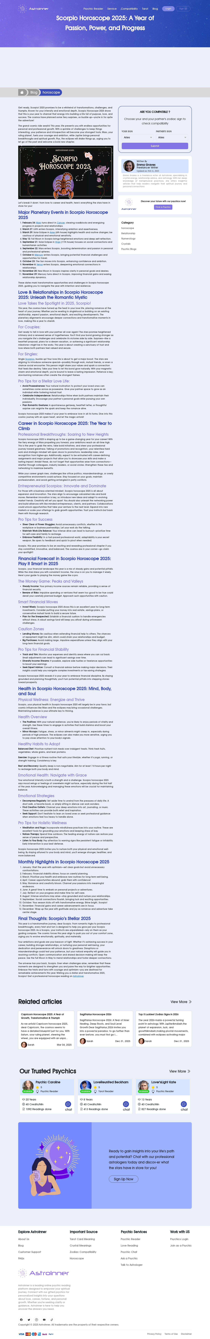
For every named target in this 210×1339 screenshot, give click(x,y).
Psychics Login (179, 1239)
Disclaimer (186, 1334)
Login (168, 8)
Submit (155, 146)
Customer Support (29, 1252)
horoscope (127, 228)
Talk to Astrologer (131, 1264)
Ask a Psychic (129, 1258)
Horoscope (77, 1258)
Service (112, 8)
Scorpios (29, 359)
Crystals (125, 243)
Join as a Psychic (181, 1245)
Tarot (145, 8)
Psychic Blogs (128, 249)
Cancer (61, 222)
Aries (52, 232)
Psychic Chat (129, 1252)
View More (181, 1002)
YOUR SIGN (127, 131)
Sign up (183, 8)
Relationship (128, 233)
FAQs (21, 1258)
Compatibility (129, 8)
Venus (40, 264)
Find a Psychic (163, 207)
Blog (155, 8)
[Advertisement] (105, 67)
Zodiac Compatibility (83, 1252)
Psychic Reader (93, 8)
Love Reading (129, 1245)
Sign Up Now (123, 1179)
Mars (38, 222)
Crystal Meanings (80, 1245)
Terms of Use (171, 1334)
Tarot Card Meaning (82, 1239)
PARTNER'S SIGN (164, 131)
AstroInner (78, 976)
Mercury (39, 255)
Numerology (128, 238)
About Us (23, 1239)
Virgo (58, 242)
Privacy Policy (154, 1334)
